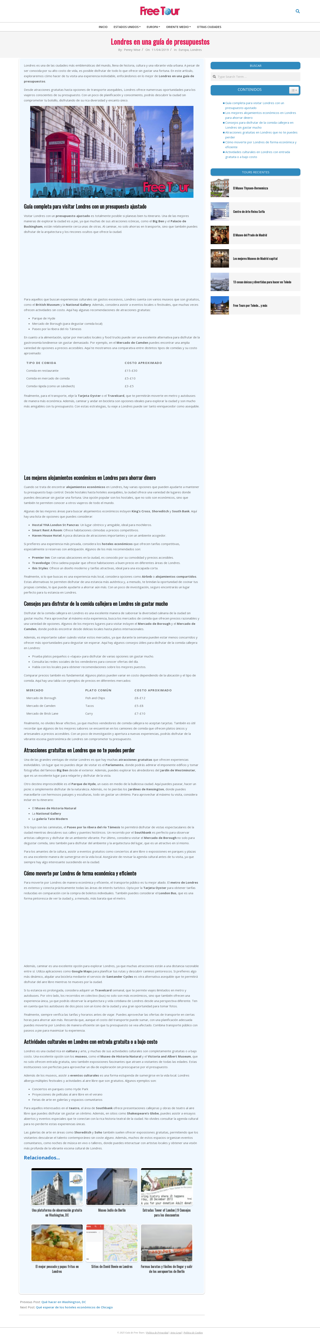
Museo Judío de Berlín (112, 1210)
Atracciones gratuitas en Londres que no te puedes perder (261, 134)
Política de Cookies (193, 1332)
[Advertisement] (112, 266)
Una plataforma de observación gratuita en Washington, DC (57, 1213)
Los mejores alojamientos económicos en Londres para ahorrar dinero (260, 115)
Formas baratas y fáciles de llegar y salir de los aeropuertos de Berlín (166, 1269)
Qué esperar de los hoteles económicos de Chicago (74, 1307)
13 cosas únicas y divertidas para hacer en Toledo (262, 282)
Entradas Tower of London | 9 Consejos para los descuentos (167, 1213)
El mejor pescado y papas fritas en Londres (57, 1269)
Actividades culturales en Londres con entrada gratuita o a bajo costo (257, 154)
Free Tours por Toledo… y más (250, 305)
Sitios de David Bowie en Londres (111, 1266)
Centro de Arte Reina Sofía (249, 211)
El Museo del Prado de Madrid (250, 235)
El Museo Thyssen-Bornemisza (251, 188)
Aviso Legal (176, 1332)
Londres (196, 50)
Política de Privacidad (157, 1332)
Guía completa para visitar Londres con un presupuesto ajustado (254, 105)
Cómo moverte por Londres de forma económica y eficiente (261, 144)
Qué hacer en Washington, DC (63, 1302)
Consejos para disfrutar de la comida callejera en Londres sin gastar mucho (259, 124)
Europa (184, 50)
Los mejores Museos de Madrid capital (255, 258)
